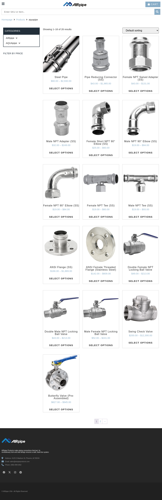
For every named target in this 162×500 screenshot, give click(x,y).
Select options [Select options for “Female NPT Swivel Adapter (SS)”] (141, 91)
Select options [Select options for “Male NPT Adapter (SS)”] (61, 152)
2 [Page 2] (100, 421)
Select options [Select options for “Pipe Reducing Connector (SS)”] (101, 91)
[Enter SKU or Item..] (78, 12)
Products (20, 19)
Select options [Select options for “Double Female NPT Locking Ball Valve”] (141, 281)
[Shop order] (140, 30)
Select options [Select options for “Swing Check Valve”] (141, 342)
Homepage (7, 19)
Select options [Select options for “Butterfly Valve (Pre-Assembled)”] (61, 409)
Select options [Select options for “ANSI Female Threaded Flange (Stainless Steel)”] (101, 281)
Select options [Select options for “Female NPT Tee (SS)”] (101, 216)
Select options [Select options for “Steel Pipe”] (61, 88)
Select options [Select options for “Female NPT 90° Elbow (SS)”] (61, 216)
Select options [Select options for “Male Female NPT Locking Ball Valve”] (101, 345)
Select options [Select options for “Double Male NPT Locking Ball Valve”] (61, 345)
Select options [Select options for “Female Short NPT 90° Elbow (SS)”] (101, 155)
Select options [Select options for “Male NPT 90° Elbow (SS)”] (141, 152)
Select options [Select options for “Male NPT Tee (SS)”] (141, 216)
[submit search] (157, 12)
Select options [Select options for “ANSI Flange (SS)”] (61, 278)
